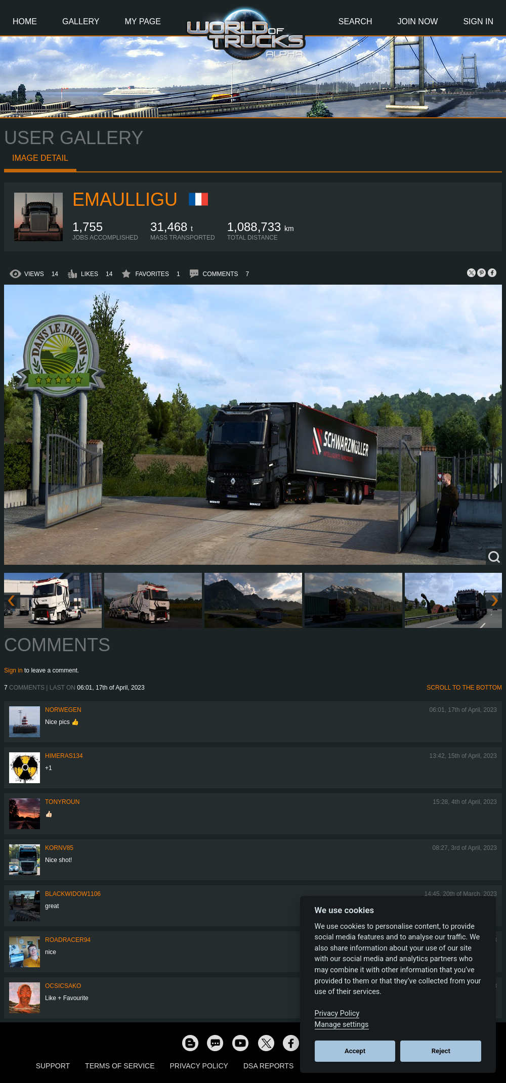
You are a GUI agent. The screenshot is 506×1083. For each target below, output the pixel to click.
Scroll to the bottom (464, 687)
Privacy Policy (199, 1066)
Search (355, 21)
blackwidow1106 (73, 893)
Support (53, 1066)
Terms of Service (119, 1066)
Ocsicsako (63, 985)
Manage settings (342, 1024)
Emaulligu (125, 199)
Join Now (417, 21)
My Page (143, 21)
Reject (441, 1051)
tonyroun (62, 801)
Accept (355, 1051)
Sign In (478, 21)
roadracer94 (68, 939)
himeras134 (64, 755)
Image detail (40, 158)
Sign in (13, 670)
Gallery (81, 21)
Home (25, 21)
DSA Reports (268, 1066)
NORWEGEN (63, 709)
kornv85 (59, 847)
